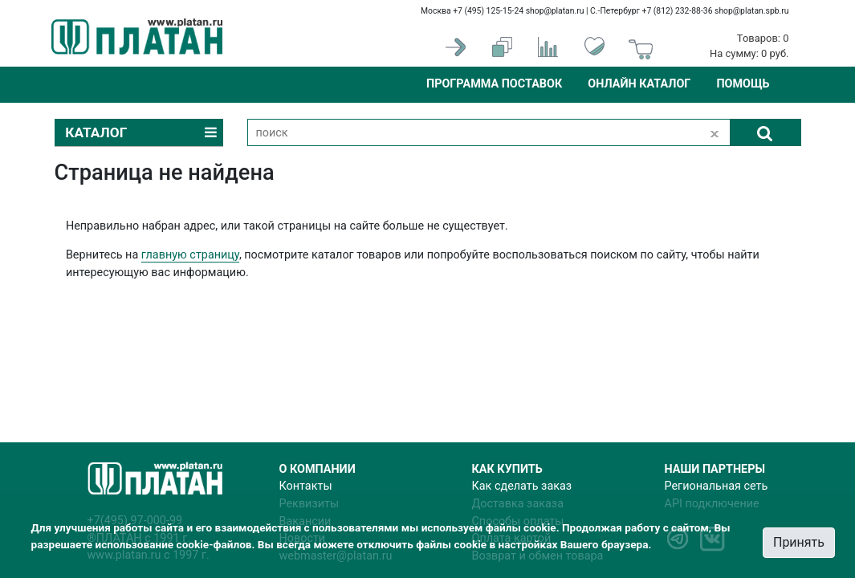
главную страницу (190, 255)
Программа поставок (494, 84)
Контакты (305, 486)
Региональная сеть (716, 486)
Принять (798, 542)
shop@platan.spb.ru (751, 11)
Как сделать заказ (522, 486)
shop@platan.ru (555, 11)
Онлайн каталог (639, 84)
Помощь (742, 84)
